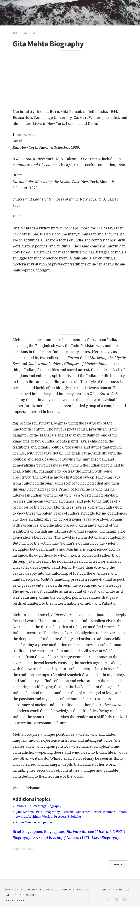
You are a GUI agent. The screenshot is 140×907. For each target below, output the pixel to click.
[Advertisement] (70, 78)
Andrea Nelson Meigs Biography (38, 806)
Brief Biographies (28, 831)
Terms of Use (14, 900)
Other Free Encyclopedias (34, 822)
